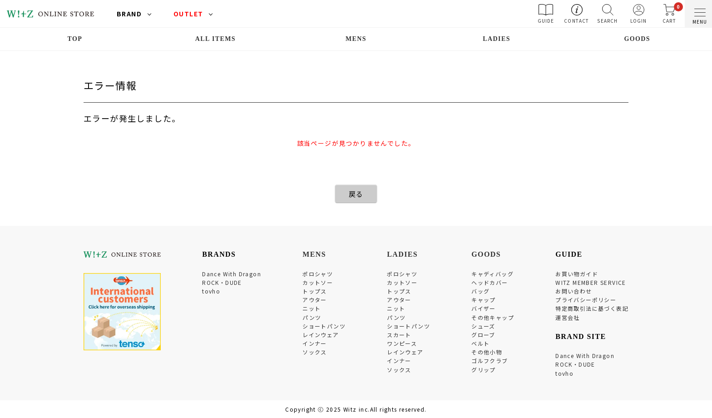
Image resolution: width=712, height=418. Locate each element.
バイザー (483, 308)
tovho (211, 291)
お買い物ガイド (576, 274)
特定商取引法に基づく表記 (591, 308)
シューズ (483, 326)
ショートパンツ (324, 326)
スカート (399, 334)
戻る (356, 194)
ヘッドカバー (489, 282)
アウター (314, 300)
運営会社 (567, 317)
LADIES (496, 38)
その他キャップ (492, 317)
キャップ (483, 300)
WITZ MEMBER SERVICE (590, 282)
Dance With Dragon (231, 274)
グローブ (483, 334)
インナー (314, 343)
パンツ (311, 317)
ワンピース (402, 343)
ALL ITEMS (215, 38)
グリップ (483, 369)
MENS (356, 38)
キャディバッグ (492, 274)
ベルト (480, 343)
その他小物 (486, 352)
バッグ (480, 291)
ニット (311, 308)
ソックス (314, 352)
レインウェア (320, 334)
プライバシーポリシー (585, 300)
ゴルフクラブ (489, 360)
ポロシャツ (317, 274)
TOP (74, 38)
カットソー (317, 282)
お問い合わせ (573, 291)
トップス (314, 291)
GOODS (637, 38)
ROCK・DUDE (222, 282)
